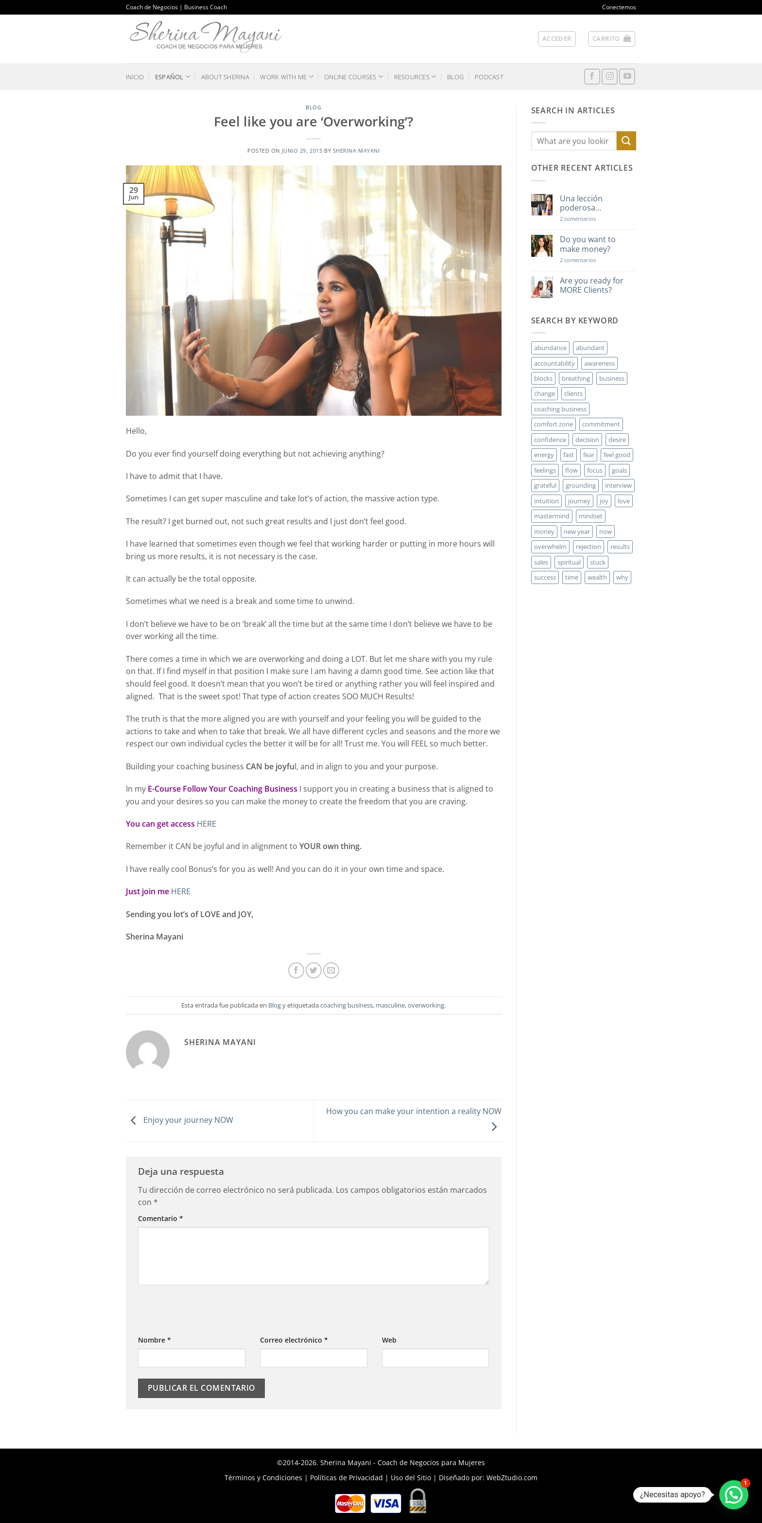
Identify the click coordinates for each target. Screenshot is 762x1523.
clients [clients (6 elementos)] (573, 393)
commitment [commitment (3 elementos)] (601, 424)
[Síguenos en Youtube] (627, 77)
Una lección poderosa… (581, 203)
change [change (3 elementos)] (544, 393)
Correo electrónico (294, 1340)
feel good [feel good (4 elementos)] (617, 454)
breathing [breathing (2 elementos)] (576, 378)
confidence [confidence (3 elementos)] (550, 439)
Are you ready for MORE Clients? (591, 285)
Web (389, 1340)
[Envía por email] (331, 970)
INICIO (135, 76)
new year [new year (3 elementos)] (577, 531)
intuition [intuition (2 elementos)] (546, 500)
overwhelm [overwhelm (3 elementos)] (550, 546)
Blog (313, 107)
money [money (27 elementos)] (544, 531)
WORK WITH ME (286, 76)
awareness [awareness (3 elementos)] (599, 363)
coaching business (346, 1005)
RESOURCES (415, 76)
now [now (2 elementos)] (605, 531)
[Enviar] (626, 140)
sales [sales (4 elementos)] (541, 562)
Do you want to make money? (588, 244)
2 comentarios (592, 218)
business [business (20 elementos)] (611, 378)
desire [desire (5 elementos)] (617, 439)
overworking (426, 1005)
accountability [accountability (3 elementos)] (554, 363)
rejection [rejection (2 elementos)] (588, 546)
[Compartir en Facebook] (296, 970)
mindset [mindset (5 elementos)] (591, 516)
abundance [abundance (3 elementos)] (550, 347)
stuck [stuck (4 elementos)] (598, 562)
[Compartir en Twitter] (314, 970)
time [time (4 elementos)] (571, 577)
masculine (390, 1005)
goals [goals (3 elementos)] (619, 470)
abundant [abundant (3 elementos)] (590, 347)
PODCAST (489, 76)
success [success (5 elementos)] (545, 577)
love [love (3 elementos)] (624, 500)
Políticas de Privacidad (346, 1477)
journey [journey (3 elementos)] (579, 500)
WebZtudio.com (511, 1477)
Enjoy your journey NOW (179, 1120)
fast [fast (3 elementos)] (568, 454)
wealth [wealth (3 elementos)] (597, 577)
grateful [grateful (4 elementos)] (545, 485)
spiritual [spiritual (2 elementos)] (569, 562)
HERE (206, 823)
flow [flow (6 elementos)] (571, 470)
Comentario (160, 1218)
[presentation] (212, 1315)
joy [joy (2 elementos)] (604, 500)
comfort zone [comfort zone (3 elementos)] (553, 424)
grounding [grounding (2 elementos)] (581, 485)
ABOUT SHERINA (225, 76)
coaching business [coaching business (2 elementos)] (560, 409)
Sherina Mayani (356, 150)
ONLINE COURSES (353, 76)
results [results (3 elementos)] (620, 546)
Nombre (154, 1340)
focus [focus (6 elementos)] (595, 470)
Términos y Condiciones (263, 1477)
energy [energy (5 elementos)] (544, 454)
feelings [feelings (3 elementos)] (545, 470)
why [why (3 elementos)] (622, 577)
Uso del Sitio (411, 1477)
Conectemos (619, 7)
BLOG (455, 76)
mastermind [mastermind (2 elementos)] (552, 516)
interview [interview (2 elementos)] (618, 485)
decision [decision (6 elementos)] (587, 439)
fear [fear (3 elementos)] (588, 454)
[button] (557, 39)
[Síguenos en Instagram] (610, 77)
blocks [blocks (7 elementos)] (543, 378)
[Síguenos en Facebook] (592, 77)
